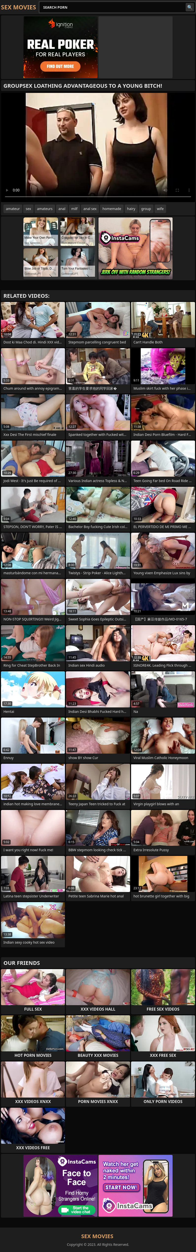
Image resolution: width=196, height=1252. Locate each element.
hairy (131, 208)
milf (74, 208)
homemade (111, 208)
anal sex (90, 208)
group (146, 208)
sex (28, 208)
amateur (13, 208)
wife (160, 208)
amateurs (45, 208)
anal (62, 208)
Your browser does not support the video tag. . (98, 147)
